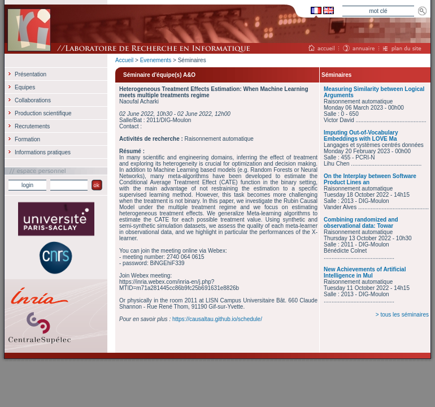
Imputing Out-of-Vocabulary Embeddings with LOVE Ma (361, 135)
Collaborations (33, 100)
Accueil (124, 60)
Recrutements (32, 126)
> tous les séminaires (402, 314)
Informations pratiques (43, 152)
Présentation (30, 74)
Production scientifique (43, 113)
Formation (27, 139)
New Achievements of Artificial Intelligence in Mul (365, 272)
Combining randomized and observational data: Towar (361, 223)
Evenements (156, 60)
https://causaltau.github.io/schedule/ (217, 319)
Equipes (25, 87)
